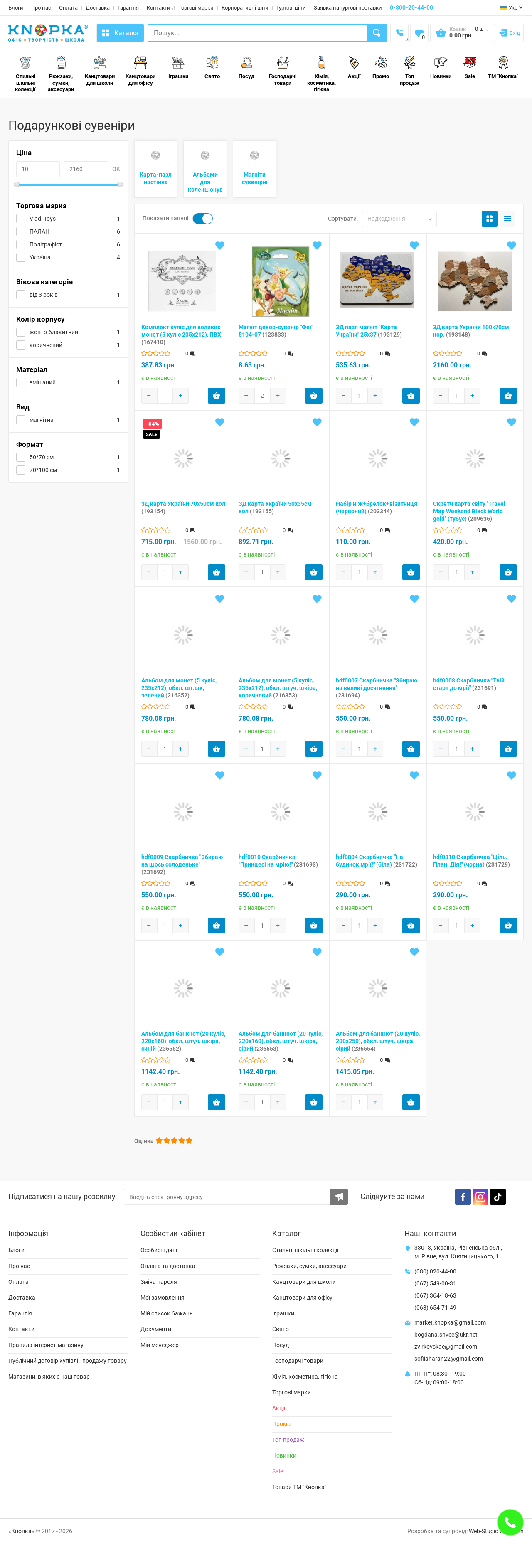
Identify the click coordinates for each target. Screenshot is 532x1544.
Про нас (41, 8)
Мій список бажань (166, 1313)
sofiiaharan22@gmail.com (448, 1358)
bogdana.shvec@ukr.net (446, 1334)
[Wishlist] (419, 33)
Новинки (440, 67)
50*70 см (42, 457)
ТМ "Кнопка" (503, 67)
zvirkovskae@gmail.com (445, 1346)
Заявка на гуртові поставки (348, 8)
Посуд (246, 67)
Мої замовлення (162, 1297)
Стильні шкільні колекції (25, 74)
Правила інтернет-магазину (46, 1345)
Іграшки (178, 67)
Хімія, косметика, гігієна (321, 74)
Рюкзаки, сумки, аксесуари (61, 74)
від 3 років (44, 294)
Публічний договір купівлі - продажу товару (67, 1360)
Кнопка (21, 1531)
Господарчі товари (282, 71)
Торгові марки (196, 8)
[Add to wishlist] (220, 246)
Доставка (98, 8)
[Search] (377, 33)
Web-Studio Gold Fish (496, 1531)
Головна (18, 109)
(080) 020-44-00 (435, 1271)
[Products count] (165, 396)
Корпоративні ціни (245, 8)
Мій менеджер (159, 1345)
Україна (40, 257)
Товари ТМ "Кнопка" (299, 1487)
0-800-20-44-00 (411, 7)
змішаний (43, 382)
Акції (354, 67)
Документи (155, 1329)
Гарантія (128, 8)
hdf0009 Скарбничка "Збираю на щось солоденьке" (182, 864)
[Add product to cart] (216, 396)
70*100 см (43, 470)
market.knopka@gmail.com (450, 1322)
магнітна (42, 419)
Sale (469, 67)
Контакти (158, 8)
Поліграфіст (46, 244)
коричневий (46, 345)
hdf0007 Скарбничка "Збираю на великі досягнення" (376, 688)
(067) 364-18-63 (435, 1295)
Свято (212, 67)
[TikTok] (498, 1197)
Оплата (68, 8)
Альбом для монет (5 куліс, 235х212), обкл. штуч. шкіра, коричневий (278, 688)
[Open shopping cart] (461, 35)
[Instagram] (480, 1197)
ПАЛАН (39, 231)
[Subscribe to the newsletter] (339, 1197)
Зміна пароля (158, 1281)
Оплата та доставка (167, 1266)
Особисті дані (158, 1250)
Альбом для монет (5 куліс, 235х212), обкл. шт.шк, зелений (179, 688)
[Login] (509, 33)
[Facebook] (463, 1197)
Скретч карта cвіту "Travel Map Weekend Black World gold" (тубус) (469, 511)
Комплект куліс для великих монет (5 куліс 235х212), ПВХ (181, 334)
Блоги (15, 8)
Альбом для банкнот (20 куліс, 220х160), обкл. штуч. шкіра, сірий (281, 1041)
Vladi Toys (43, 218)
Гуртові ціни (291, 8)
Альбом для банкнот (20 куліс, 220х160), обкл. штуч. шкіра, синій (183, 1041)
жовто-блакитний (54, 332)
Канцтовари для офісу (140, 71)
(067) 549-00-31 (435, 1283)
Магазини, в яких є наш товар (49, 1376)
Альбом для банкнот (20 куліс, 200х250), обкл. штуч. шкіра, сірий (378, 1041)
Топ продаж (409, 71)
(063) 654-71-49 (435, 1307)
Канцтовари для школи (100, 71)
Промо (380, 67)
